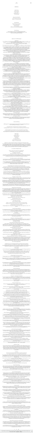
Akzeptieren (17, 431)
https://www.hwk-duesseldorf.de (16, 26)
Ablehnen (21, 431)
